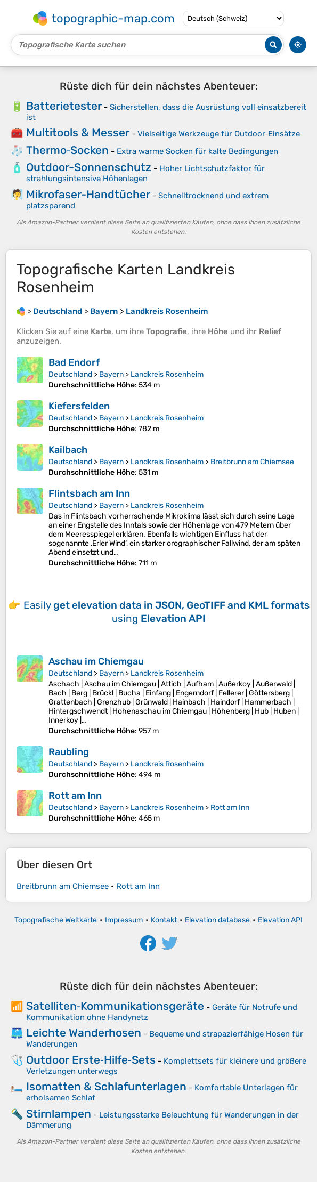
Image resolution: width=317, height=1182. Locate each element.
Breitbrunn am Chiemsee (252, 461)
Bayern (111, 374)
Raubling (68, 752)
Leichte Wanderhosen (83, 1032)
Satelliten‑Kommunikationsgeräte (115, 1006)
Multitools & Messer (77, 132)
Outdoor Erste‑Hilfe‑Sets (91, 1059)
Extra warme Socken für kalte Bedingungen (197, 151)
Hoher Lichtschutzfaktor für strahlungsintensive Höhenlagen (145, 173)
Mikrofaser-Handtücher (88, 194)
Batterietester (64, 105)
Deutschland (70, 374)
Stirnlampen (58, 1113)
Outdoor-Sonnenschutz (88, 167)
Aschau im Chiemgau (96, 661)
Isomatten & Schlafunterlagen (106, 1086)
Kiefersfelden (79, 406)
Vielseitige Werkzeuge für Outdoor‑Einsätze (218, 134)
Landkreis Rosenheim (167, 374)
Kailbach (67, 450)
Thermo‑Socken (67, 150)
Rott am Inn (75, 796)
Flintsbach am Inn (89, 493)
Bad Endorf (74, 362)
